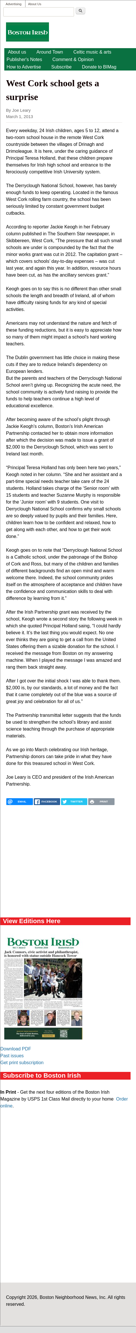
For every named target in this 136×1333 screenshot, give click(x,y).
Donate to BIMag (99, 66)
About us (17, 52)
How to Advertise (24, 66)
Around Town (49, 52)
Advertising (13, 4)
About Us (34, 4)
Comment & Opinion (73, 59)
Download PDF (15, 1048)
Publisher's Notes (24, 59)
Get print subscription (22, 1062)
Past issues (12, 1055)
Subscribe (61, 66)
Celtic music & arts (92, 52)
